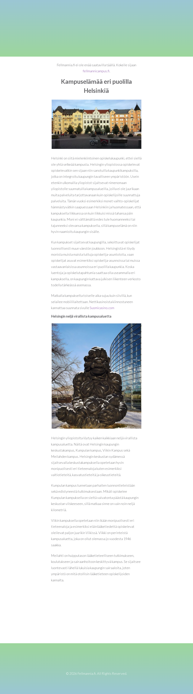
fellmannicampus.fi (96, 71)
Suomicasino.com (102, 308)
